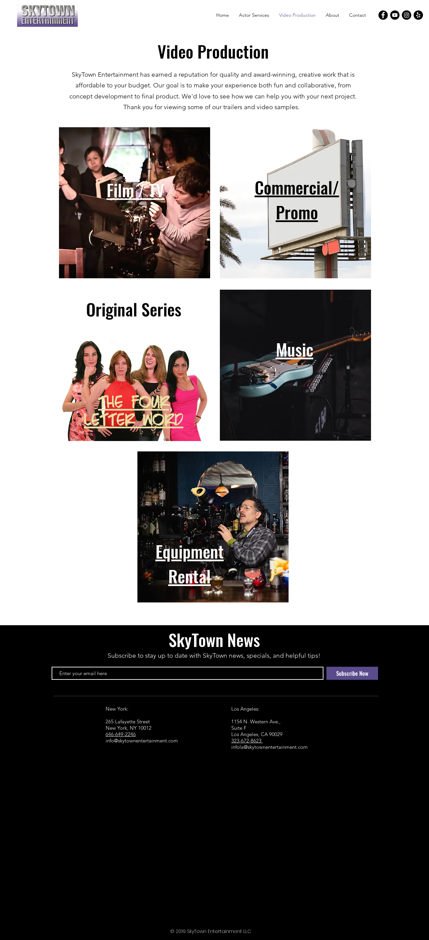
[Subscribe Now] (352, 673)
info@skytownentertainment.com (142, 740)
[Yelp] (418, 15)
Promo (297, 211)
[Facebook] (383, 15)
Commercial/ (297, 186)
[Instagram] (406, 15)
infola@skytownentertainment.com (269, 747)
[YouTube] (395, 15)
